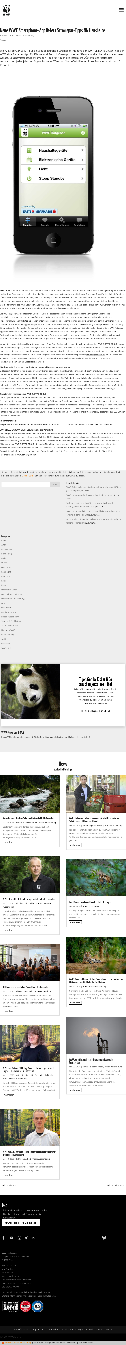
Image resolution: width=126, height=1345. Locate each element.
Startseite (8, 1342)
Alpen (4, 540)
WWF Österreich (22, 1329)
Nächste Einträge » (115, 1185)
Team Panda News (9, 625)
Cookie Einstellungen (73, 1329)
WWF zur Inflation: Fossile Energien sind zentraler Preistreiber (91, 1060)
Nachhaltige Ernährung (11, 594)
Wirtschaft (6, 643)
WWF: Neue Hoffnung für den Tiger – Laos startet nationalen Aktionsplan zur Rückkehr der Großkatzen (96, 980)
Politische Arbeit (8, 612)
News (3, 603)
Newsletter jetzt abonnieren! (21, 1223)
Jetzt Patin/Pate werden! (95, 711)
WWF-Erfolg (6, 648)
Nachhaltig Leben (9, 589)
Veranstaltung (7, 634)
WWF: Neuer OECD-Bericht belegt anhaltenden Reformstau (29, 899)
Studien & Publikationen (12, 621)
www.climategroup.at (26, 454)
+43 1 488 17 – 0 (9, 1265)
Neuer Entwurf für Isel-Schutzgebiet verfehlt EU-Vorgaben (28, 818)
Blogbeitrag (6, 553)
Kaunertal (5, 576)
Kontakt (100, 1329)
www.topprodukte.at (95, 354)
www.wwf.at (7, 1272)
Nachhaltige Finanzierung (13, 598)
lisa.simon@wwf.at (103, 424)
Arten (3, 544)
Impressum (38, 1329)
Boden (4, 558)
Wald (3, 639)
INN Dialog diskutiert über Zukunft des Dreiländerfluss (26, 987)
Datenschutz (53, 1329)
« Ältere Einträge (9, 1185)
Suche (109, 1329)
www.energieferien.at (69, 308)
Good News (6, 567)
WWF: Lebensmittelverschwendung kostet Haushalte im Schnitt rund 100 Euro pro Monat (94, 819)
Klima (3, 580)
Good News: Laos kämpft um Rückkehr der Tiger (90, 902)
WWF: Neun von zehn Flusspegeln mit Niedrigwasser (90, 495)
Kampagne (6, 572)
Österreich (6, 607)
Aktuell (89, 1329)
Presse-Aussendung (25, 35)
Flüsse (4, 562)
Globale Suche (28, 475)
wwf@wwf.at (7, 1269)
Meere (4, 585)
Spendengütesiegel (46, 1296)
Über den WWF (8, 630)
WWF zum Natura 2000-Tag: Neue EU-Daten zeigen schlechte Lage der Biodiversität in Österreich (30, 1069)
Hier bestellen (83, 737)
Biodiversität (7, 549)
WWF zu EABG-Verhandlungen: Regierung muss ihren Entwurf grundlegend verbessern (30, 1153)
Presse (3, 40)
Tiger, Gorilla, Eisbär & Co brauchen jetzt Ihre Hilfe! (95, 681)
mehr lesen (9, 842)
